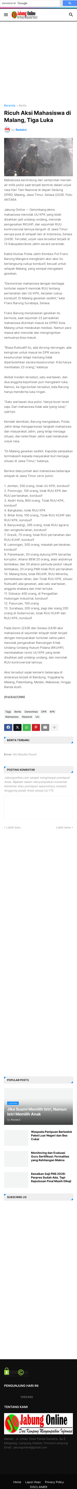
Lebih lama (63, 827)
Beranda (9, 105)
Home (17, 1482)
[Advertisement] (38, 66)
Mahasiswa (11, 716)
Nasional (27, 716)
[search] (29, 3)
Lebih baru (13, 827)
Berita (22, 105)
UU (37, 716)
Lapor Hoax (33, 1482)
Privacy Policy (54, 1482)
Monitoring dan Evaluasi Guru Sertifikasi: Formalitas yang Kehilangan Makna (50, 1156)
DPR (43, 711)
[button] (5, 14)
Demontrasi (31, 711)
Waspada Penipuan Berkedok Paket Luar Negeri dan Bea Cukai (51, 1135)
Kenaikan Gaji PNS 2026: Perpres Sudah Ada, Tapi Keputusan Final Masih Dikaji (51, 1177)
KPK (52, 711)
